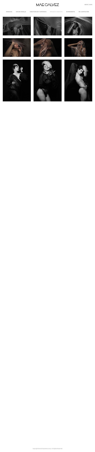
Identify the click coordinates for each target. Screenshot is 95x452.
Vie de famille (21, 11)
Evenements (70, 11)
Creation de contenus (38, 11)
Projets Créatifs (56, 11)
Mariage (9, 11)
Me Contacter (84, 11)
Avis (90, 4)
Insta (86, 4)
